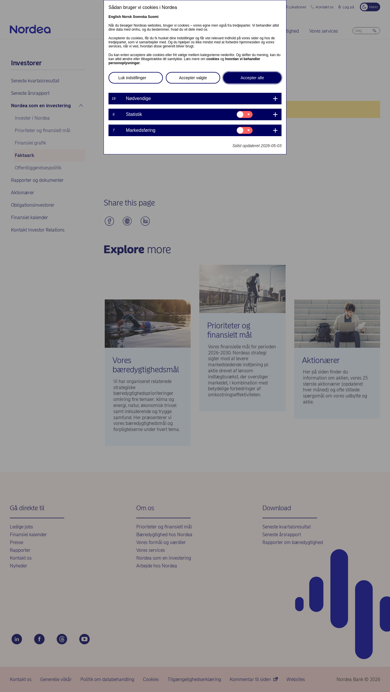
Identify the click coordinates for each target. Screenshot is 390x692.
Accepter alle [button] (252, 77)
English (114, 17)
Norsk (127, 17)
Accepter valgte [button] (193, 77)
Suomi (153, 17)
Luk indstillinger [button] (132, 77)
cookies (212, 59)
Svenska (140, 17)
